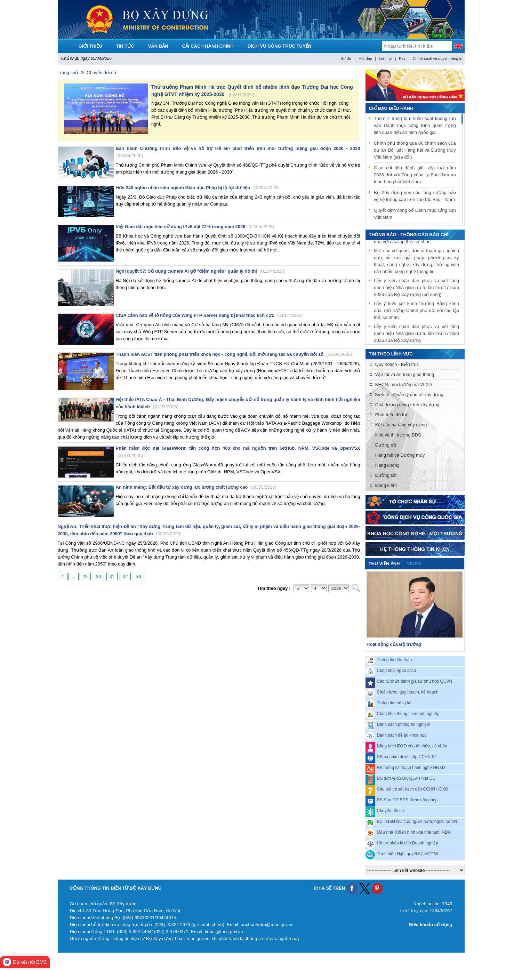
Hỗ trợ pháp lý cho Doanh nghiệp (407, 843)
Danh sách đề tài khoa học (402, 735)
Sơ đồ (346, 58)
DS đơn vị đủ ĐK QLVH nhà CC (406, 778)
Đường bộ (385, 445)
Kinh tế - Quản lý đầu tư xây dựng (409, 394)
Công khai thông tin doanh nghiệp (408, 713)
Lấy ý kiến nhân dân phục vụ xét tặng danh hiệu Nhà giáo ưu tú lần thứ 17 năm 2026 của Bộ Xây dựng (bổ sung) (416, 288)
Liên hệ (385, 58)
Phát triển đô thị (391, 414)
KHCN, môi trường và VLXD (403, 384)
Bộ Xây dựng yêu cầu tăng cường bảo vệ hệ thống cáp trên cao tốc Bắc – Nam (415, 196)
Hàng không (387, 465)
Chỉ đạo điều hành (391, 108)
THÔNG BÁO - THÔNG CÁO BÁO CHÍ (409, 234)
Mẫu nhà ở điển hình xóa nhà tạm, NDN (414, 832)
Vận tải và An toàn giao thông (404, 374)
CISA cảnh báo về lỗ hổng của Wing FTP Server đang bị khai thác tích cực (209, 315)
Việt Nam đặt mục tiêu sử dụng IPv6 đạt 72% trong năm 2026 (195, 226)
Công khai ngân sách (396, 670)
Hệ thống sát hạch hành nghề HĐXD (411, 767)
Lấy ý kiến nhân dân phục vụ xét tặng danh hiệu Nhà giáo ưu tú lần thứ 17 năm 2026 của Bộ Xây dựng (416, 334)
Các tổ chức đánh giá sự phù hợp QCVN (414, 681)
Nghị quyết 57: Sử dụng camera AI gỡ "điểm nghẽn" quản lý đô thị (201, 271)
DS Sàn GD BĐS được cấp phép (407, 799)
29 (85, 576)
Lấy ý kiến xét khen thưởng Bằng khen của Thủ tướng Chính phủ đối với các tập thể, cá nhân (416, 311)
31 (112, 576)
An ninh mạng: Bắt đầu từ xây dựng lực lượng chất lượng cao (196, 487)
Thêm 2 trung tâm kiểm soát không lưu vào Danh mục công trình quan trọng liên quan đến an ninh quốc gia (415, 125)
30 (98, 576)
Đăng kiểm (386, 485)
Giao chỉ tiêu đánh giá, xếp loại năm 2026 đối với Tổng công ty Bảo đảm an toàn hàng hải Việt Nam (415, 174)
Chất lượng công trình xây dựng (407, 404)
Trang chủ (68, 72)
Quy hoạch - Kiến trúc (397, 364)
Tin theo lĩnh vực (391, 353)
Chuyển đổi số (101, 72)
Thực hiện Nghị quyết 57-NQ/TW (407, 853)
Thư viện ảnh (384, 563)
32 (125, 576)
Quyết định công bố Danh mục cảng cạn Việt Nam (415, 214)
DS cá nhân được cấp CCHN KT (407, 756)
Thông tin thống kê (394, 702)
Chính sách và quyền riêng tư (438, 58)
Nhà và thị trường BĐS (398, 435)
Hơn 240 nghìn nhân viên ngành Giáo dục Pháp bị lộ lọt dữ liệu (197, 187)
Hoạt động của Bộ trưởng (394, 644)
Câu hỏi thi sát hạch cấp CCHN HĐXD (412, 789)
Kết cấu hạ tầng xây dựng (401, 424)
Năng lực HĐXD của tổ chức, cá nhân (412, 746)
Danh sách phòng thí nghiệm (404, 724)
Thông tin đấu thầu (394, 659)
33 (138, 576)
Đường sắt (386, 475)
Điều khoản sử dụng (430, 924)
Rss (402, 58)
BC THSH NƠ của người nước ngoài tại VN (417, 821)
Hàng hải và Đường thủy (400, 455)
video (414, 563)
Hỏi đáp (365, 58)
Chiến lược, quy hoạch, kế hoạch (408, 692)
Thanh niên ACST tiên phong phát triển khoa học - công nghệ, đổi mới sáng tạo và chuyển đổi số (234, 354)
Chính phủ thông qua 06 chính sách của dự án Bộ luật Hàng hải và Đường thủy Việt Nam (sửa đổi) (415, 150)
